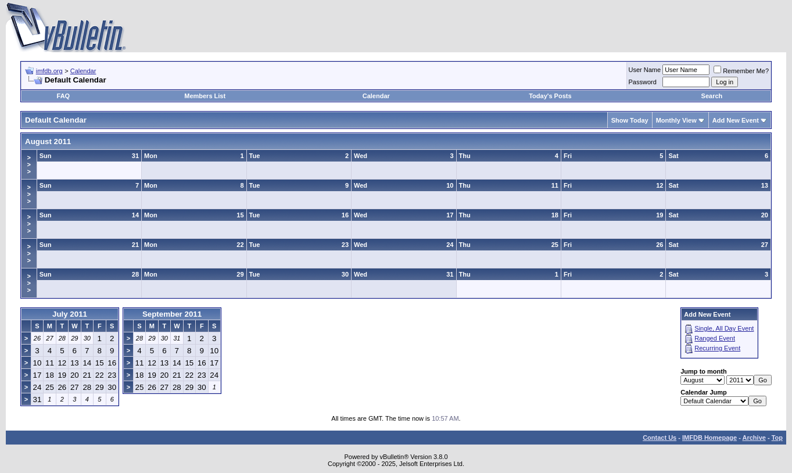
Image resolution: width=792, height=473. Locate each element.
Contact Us (659, 437)
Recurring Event (717, 348)
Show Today (629, 120)
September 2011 (172, 314)
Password (643, 81)
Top (777, 437)
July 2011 (69, 314)
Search (712, 95)
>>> (29, 164)
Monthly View (676, 120)
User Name (645, 69)
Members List (204, 95)
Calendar (83, 70)
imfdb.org (49, 70)
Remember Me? (741, 70)
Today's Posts (550, 95)
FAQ (63, 95)
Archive (754, 437)
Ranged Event (714, 338)
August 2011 (48, 141)
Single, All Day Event (724, 328)
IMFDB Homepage (709, 437)
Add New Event (735, 120)
